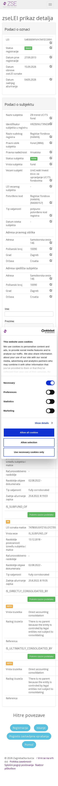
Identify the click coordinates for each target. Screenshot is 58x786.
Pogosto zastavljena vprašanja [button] (29, 736)
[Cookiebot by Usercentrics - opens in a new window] (42, 331)
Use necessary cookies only (29, 452)
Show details (42, 423)
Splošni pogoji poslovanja (19, 765)
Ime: (7, 309)
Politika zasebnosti (20, 761)
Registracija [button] (20, 728)
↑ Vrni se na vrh (44, 758)
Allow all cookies (29, 432)
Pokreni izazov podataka (41, 514)
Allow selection (29, 442)
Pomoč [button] (29, 744)
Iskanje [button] (41, 728)
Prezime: (9, 321)
